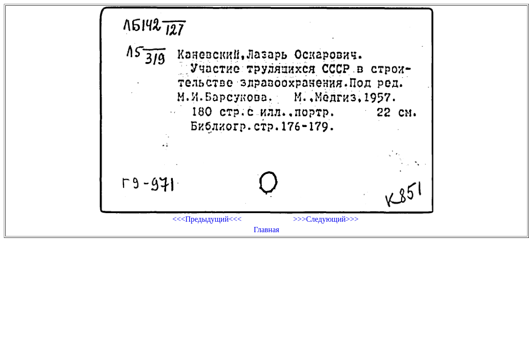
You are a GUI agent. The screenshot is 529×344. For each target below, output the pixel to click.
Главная (266, 230)
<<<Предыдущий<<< (207, 219)
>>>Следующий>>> (326, 219)
